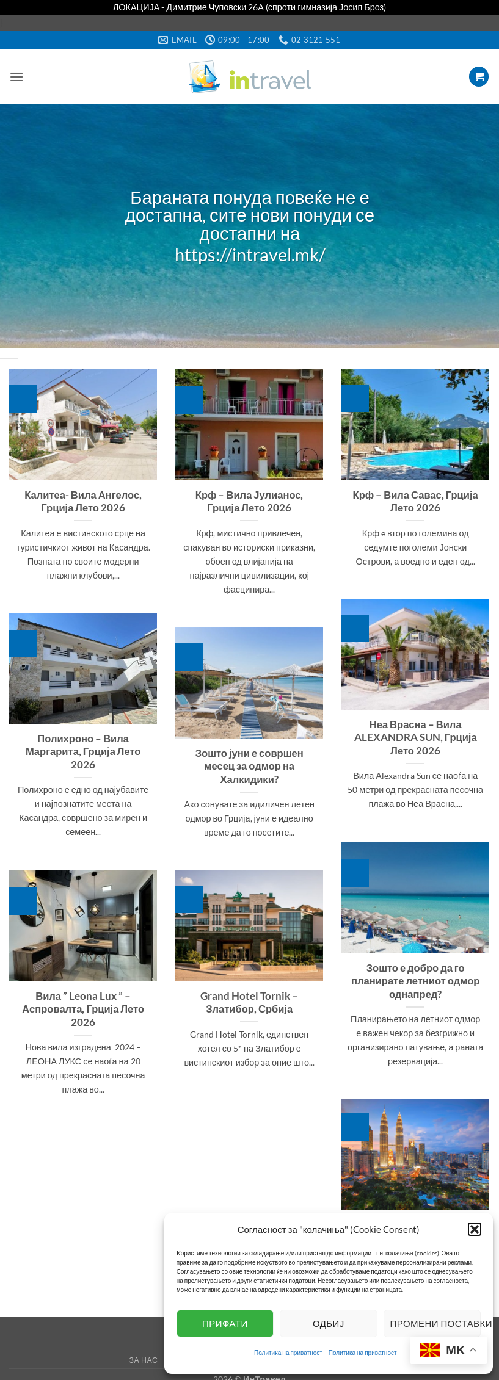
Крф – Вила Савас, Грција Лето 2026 (415, 497)
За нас (143, 1355)
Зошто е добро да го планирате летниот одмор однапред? (415, 976)
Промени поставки (435, 1323)
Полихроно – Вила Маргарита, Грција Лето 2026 (83, 747)
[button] (474, 1229)
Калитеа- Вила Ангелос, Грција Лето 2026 (83, 497)
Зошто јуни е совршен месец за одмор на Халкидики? (249, 761)
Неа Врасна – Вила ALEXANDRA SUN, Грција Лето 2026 (415, 732)
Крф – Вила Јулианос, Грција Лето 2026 (249, 497)
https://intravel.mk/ (249, 250)
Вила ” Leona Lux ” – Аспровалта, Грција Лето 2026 (83, 1004)
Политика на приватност (288, 1352)
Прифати (225, 1323)
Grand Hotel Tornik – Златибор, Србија (249, 998)
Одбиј (328, 1323)
